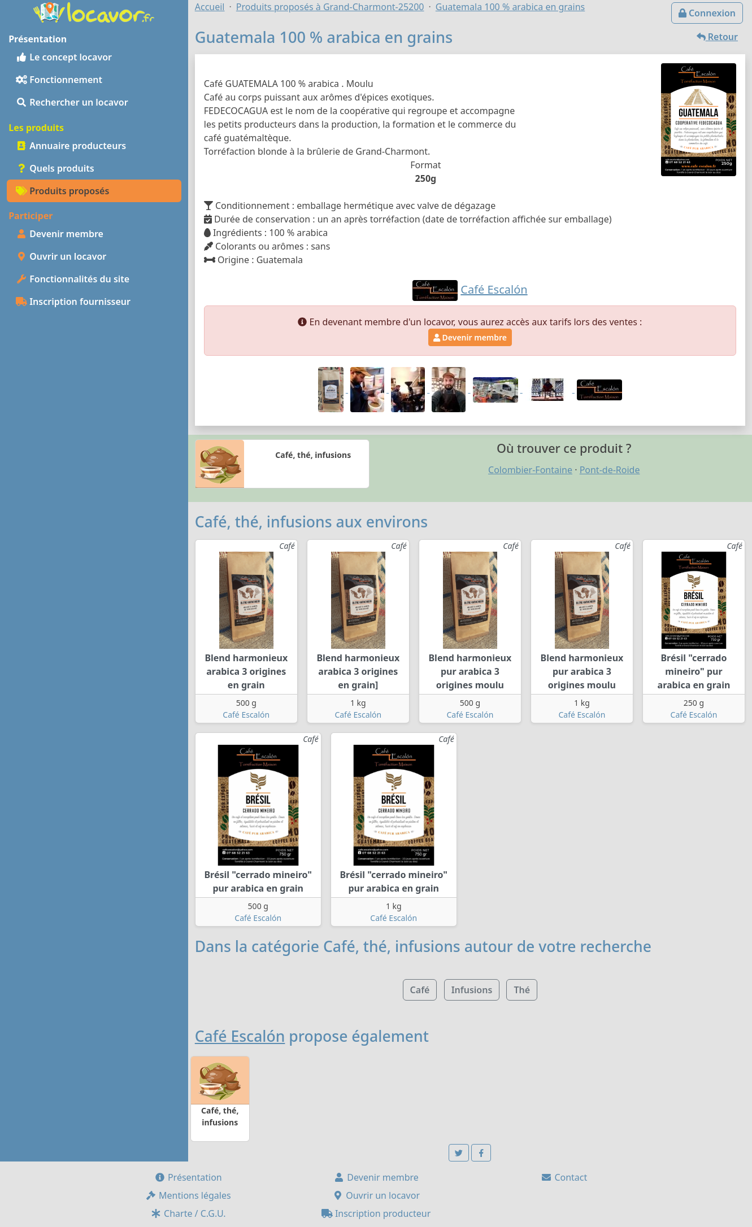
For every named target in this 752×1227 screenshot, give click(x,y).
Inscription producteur (376, 1213)
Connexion (707, 13)
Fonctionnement (59, 79)
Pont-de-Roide (610, 470)
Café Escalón (246, 714)
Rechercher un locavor (72, 102)
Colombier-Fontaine (530, 470)
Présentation (188, 1177)
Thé (522, 990)
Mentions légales (188, 1195)
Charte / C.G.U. (188, 1213)
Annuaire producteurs (71, 145)
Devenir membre (59, 234)
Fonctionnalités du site (72, 279)
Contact (564, 1177)
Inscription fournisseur (73, 301)
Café (420, 990)
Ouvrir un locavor (61, 256)
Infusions (472, 990)
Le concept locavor (64, 57)
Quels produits (55, 168)
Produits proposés (62, 191)
